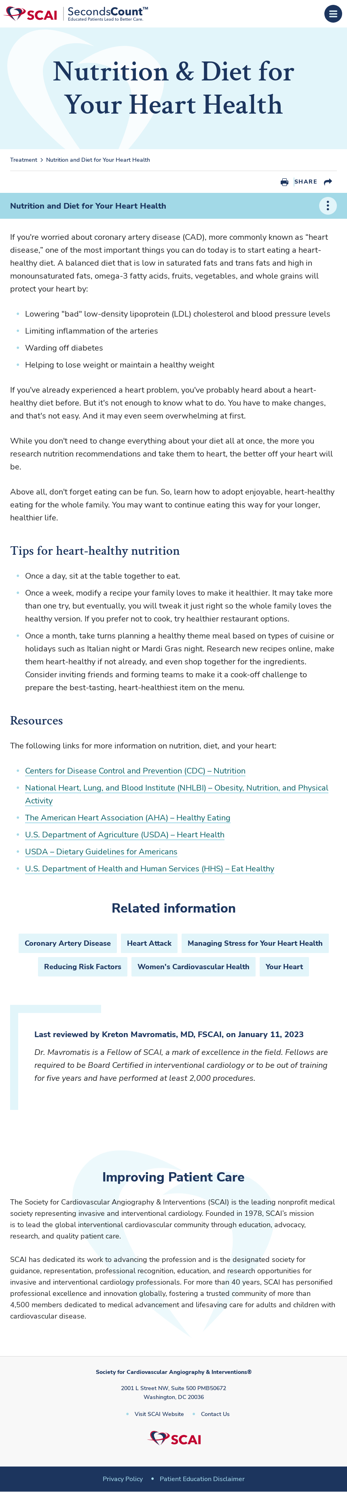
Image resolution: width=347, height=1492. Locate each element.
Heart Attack (149, 943)
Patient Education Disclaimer (202, 1479)
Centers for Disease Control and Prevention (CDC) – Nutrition (135, 770)
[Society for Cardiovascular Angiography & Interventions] (75, 13)
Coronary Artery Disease (68, 943)
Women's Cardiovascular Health (194, 967)
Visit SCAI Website (159, 1414)
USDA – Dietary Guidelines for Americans (101, 851)
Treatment (23, 160)
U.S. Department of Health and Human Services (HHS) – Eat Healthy (149, 868)
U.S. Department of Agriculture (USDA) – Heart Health (124, 834)
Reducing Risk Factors (82, 967)
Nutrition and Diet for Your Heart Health (98, 160)
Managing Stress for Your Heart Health (255, 943)
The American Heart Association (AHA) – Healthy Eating (128, 817)
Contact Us (215, 1414)
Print (284, 182)
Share (305, 182)
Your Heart (284, 967)
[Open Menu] (333, 14)
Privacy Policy (123, 1479)
